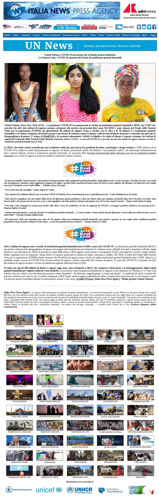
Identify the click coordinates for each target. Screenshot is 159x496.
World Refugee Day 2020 (80, 431)
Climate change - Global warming (50, 371)
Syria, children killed (50, 341)
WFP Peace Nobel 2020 (80, 401)
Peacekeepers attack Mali (19, 341)
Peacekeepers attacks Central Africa (19, 355)
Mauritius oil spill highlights (80, 415)
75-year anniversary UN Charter (110, 432)
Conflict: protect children (50, 385)
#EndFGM (48, 136)
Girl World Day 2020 (110, 401)
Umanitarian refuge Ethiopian (19, 370)
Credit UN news (85, 279)
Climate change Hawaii (80, 446)
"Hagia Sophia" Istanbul (19, 416)
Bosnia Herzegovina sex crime (49, 416)
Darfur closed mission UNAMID (50, 355)
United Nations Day (19, 385)
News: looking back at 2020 (80, 356)
